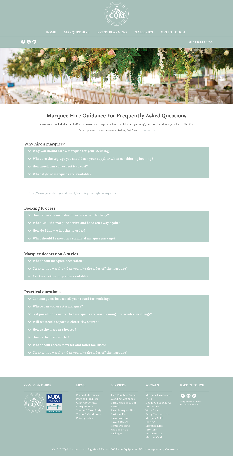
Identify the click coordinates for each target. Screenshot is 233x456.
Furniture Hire (120, 418)
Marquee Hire (76, 32)
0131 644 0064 (201, 41)
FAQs (148, 398)
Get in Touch (173, 32)
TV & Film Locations (123, 394)
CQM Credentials (86, 402)
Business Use (119, 414)
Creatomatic (173, 449)
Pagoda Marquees (87, 398)
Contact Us (148, 130)
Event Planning (112, 32)
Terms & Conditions (88, 414)
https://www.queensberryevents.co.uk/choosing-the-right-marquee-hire (73, 193)
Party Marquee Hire (123, 410)
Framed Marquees (87, 394)
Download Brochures (158, 402)
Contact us (152, 406)
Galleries (144, 32)
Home (51, 32)
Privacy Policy (84, 418)
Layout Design (119, 421)
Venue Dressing (120, 425)
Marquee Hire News (157, 394)
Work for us (152, 410)
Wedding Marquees (123, 398)
